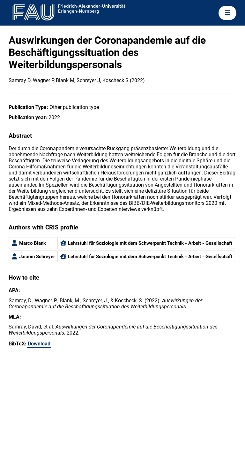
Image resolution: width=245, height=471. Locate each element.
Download (39, 344)
